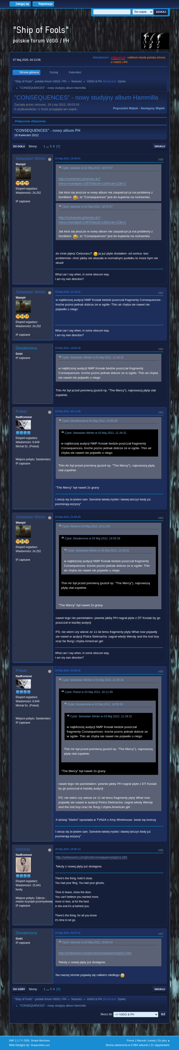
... (48, 146)
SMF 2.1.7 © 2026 (19, 1040)
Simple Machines (40, 1040)
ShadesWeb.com (40, 1045)
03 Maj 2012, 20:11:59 (68, 411)
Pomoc (131, 1040)
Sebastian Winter (31, 158)
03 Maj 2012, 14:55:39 (68, 348)
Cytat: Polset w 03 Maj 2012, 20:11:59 (86, 526)
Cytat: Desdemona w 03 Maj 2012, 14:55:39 (89, 420)
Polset (21, 411)
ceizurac (23, 849)
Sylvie (121, 81)
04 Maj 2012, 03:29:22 (68, 670)
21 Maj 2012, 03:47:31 (68, 932)
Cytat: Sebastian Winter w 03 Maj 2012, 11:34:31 (93, 357)
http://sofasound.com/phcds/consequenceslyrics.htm (91, 857)
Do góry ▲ (164, 1040)
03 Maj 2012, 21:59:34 (68, 516)
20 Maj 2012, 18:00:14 (68, 849)
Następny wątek (153, 108)
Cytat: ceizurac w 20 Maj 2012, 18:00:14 (87, 942)
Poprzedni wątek (125, 108)
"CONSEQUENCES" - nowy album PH (47, 130)
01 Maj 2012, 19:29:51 (68, 158)
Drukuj (160, 146)
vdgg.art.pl (118, 57)
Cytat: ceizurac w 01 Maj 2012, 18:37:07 (87, 168)
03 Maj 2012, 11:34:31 (68, 291)
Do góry (19, 989)
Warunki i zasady (146, 1040)
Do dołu (19, 146)
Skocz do (106, 1014)
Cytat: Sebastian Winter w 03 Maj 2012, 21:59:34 (93, 680)
